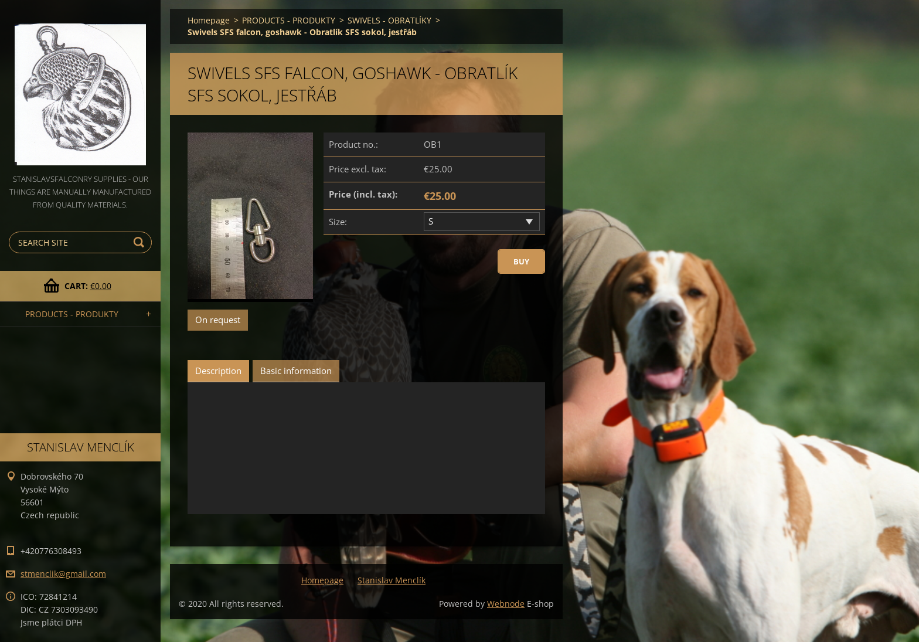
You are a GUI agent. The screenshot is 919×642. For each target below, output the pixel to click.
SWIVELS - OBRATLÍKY (389, 20)
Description (218, 370)
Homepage (209, 20)
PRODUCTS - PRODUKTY (71, 314)
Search (140, 242)
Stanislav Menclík (392, 580)
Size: (338, 221)
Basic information (296, 370)
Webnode (506, 603)
